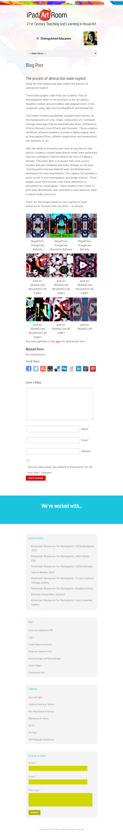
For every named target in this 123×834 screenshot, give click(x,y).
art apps (56, 341)
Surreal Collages (35, 665)
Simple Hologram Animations (40, 644)
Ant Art (31, 725)
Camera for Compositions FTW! (41, 630)
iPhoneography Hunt (37, 672)
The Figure (33, 732)
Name (84, 429)
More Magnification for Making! (41, 711)
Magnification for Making (38, 718)
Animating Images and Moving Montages (45, 658)
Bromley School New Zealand (48, 594)
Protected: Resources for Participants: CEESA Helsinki (61, 566)
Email (84, 440)
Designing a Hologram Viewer (40, 651)
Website (86, 451)
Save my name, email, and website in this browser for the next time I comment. (60, 469)
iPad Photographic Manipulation (41, 739)
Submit (34, 812)
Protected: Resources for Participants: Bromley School (62, 588)
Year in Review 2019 (42, 572)
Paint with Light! (35, 697)
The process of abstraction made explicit (56, 78)
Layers (31, 637)
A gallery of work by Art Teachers (41, 704)
